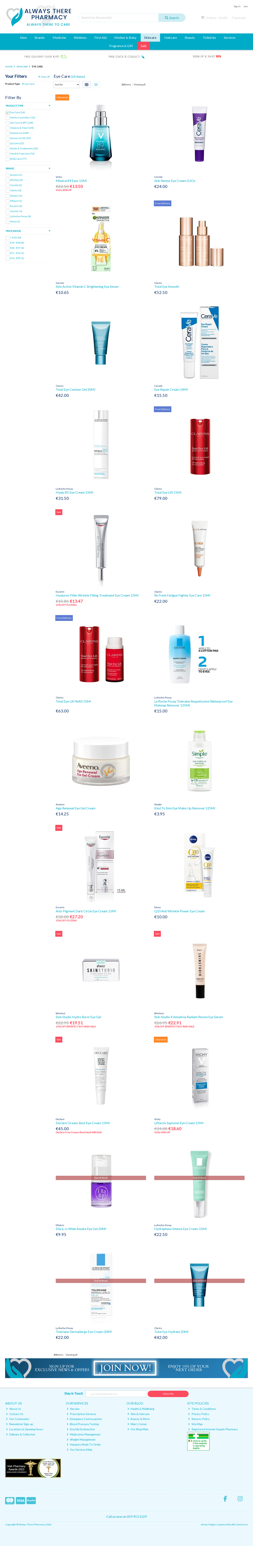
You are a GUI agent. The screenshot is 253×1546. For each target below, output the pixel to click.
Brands (40, 37)
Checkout (239, 18)
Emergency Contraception (84, 1419)
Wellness (80, 37)
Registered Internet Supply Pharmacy (213, 1429)
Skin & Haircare (138, 1414)
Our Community (17, 1419)
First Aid (100, 37)
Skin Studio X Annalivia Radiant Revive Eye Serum (188, 1017)
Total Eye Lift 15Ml (167, 492)
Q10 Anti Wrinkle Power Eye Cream (179, 911)
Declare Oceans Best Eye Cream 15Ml (83, 1123)
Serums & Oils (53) (20, 138)
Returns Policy (198, 1419)
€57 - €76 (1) (17, 253)
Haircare (170, 37)
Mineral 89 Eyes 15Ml (71, 181)
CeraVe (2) (16, 185)
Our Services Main (79, 1449)
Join (245, 6)
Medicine (59, 37)
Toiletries (209, 37)
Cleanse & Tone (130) (22, 127)
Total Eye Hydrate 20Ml (171, 1332)
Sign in (237, 6)
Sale (143, 46)
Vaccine (73, 1408)
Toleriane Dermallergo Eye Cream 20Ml (84, 1332)
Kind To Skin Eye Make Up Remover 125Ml (184, 808)
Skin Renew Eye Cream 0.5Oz (174, 181)
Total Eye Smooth (166, 286)
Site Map (195, 1424)
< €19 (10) (15, 237)
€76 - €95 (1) (17, 258)
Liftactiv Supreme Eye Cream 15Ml (178, 1123)
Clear (44, 76)
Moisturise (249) (19, 132)
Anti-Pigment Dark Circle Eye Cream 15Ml (86, 911)
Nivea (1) (15, 221)
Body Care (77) (18, 158)
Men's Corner (137, 1424)
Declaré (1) (16, 195)
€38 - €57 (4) (17, 247)
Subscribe (168, 1393)
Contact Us (14, 1414)
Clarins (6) (15, 190)
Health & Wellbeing (140, 1408)
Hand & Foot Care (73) (22, 153)
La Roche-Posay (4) (20, 216)
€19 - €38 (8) (17, 242)
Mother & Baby (125, 37)
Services (230, 37)
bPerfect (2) (16, 180)
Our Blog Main (137, 1429)
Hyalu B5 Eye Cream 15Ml (74, 492)
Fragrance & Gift (121, 46)
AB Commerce (239, 1524)
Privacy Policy (198, 1414)
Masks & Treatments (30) (24, 148)
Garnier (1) (16, 211)
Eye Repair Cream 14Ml (171, 389)
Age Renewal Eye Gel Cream (75, 808)
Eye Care (28, 84)
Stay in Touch (73, 1393)
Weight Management (81, 1439)
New (23, 37)
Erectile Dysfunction (81, 1429)
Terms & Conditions (202, 1408)
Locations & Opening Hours (24, 1429)
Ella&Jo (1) (16, 200)
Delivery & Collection (20, 1434)
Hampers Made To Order (84, 1444)
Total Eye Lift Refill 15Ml (73, 701)
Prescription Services (81, 1414)
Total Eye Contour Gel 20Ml (75, 389)
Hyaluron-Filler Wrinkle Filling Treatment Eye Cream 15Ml (97, 595)
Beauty (190, 37)
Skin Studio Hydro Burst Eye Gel (78, 1017)
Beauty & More (138, 1419)
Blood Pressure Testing (83, 1424)
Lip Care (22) (17, 143)
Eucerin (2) (16, 206)
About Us (13, 1408)
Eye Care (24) (17, 112)
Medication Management (84, 1434)
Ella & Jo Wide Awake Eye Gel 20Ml (81, 1229)
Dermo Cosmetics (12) (22, 117)
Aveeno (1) (16, 174)
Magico (213, 1524)
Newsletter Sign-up (19, 1424)
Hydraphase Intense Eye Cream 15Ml (180, 1229)
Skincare (150, 37)
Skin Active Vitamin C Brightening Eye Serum (87, 286)
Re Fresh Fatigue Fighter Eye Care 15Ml (182, 595)
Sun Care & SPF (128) (21, 122)
